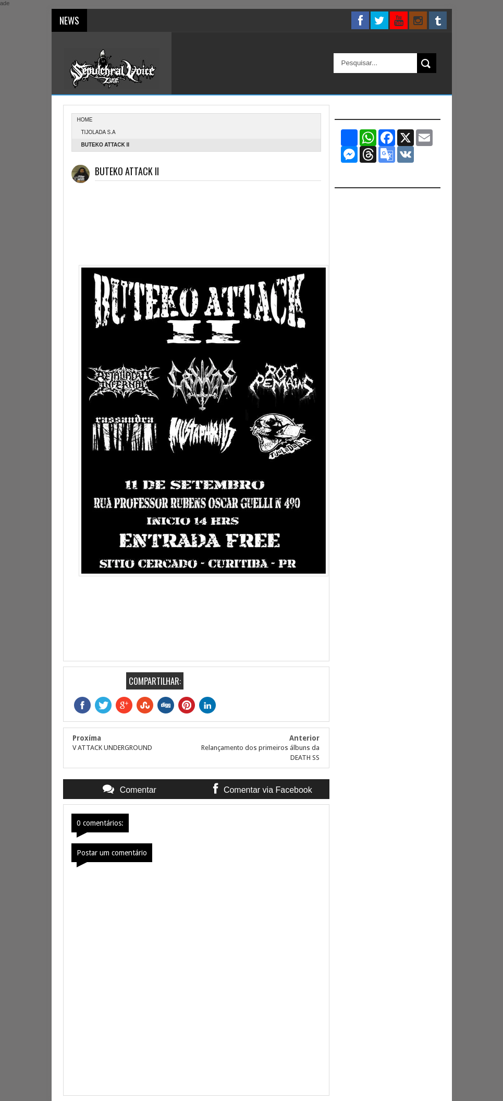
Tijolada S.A (98, 132)
